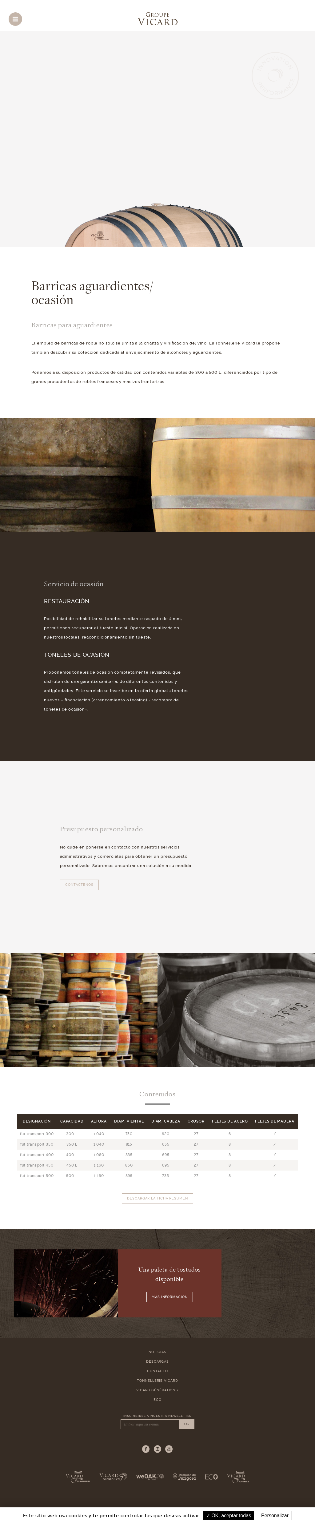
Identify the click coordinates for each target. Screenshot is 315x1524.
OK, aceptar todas (228, 1515)
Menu (17, 17)
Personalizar (275, 1515)
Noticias (157, 1352)
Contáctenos (79, 885)
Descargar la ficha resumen (157, 1198)
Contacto (157, 1371)
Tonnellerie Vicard (157, 1381)
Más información (170, 1297)
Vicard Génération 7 (157, 1390)
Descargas (157, 1362)
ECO (157, 1400)
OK (186, 1424)
